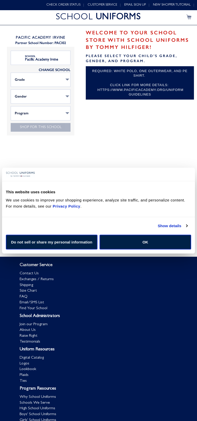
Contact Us (29, 273)
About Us (28, 330)
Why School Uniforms (38, 397)
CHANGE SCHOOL (55, 70)
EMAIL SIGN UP (135, 5)
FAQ (23, 297)
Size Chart (28, 291)
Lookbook (28, 370)
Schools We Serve (35, 403)
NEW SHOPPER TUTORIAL (172, 5)
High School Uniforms (37, 409)
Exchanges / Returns (37, 279)
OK (145, 242)
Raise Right (28, 336)
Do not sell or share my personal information (51, 242)
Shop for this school (41, 127)
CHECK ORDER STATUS (63, 5)
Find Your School (33, 308)
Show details (169, 226)
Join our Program (34, 324)
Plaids (24, 375)
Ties (23, 381)
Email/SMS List (32, 303)
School (30, 56)
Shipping (26, 285)
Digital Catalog (32, 358)
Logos (24, 364)
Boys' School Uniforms (38, 414)
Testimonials (30, 342)
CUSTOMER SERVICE (102, 5)
